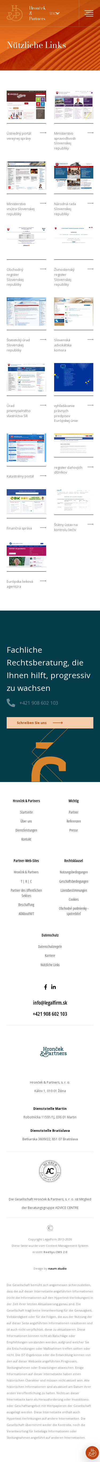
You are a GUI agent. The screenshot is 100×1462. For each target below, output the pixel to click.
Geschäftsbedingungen (73, 881)
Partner (73, 812)
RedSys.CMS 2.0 (55, 1252)
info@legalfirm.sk (50, 1002)
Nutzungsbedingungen (74, 871)
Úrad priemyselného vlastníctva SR (19, 411)
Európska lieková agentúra (20, 584)
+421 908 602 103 (38, 703)
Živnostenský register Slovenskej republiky (64, 277)
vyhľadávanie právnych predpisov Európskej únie (66, 413)
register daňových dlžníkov (68, 470)
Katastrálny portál (20, 476)
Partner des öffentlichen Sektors (26, 893)
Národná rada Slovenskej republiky (65, 209)
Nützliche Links (50, 964)
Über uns (26, 821)
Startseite (26, 812)
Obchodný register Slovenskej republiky (15, 277)
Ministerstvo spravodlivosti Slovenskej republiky (65, 141)
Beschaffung (26, 904)
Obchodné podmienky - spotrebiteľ (74, 911)
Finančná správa (19, 528)
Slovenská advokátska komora (62, 345)
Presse (73, 830)
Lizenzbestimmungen (74, 890)
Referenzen (74, 821)
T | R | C (26, 881)
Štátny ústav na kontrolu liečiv (66, 527)
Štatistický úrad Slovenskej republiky (18, 345)
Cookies (74, 899)
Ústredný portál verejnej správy (19, 136)
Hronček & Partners (26, 871)
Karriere (50, 955)
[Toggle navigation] (86, 13)
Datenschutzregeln (50, 946)
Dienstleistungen (26, 830)
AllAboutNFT (26, 913)
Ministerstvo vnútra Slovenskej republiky (21, 209)
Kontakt (26, 839)
